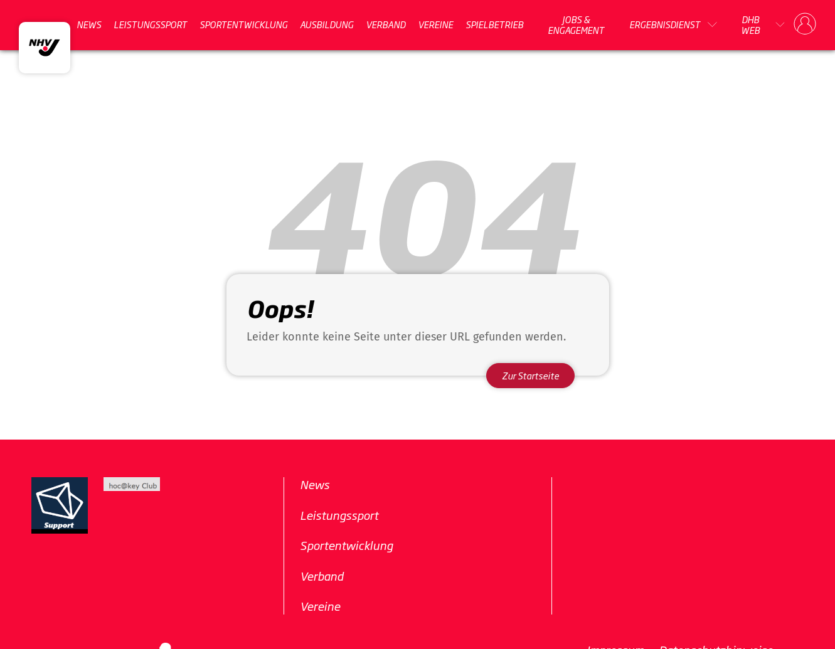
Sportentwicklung (243, 24)
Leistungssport (150, 24)
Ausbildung (326, 24)
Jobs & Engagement (576, 25)
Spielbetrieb (494, 24)
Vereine (435, 24)
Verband (385, 24)
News (89, 24)
